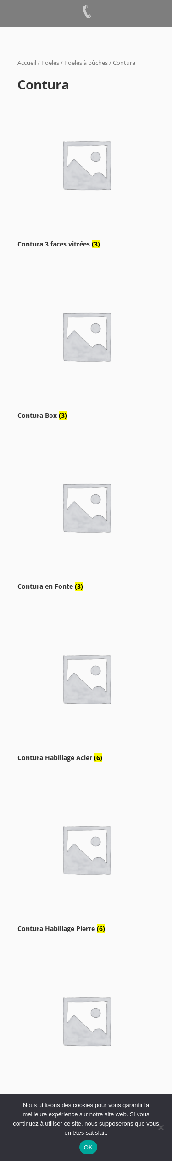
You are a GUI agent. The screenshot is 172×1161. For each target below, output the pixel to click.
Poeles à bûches (86, 63)
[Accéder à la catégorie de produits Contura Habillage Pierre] (86, 857)
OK (88, 1147)
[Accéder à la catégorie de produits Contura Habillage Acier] (86, 686)
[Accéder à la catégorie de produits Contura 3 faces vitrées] (86, 173)
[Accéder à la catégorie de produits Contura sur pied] (86, 1029)
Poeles (50, 63)
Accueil (26, 63)
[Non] (160, 1127)
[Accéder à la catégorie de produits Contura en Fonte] (86, 515)
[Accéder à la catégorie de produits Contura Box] (86, 344)
